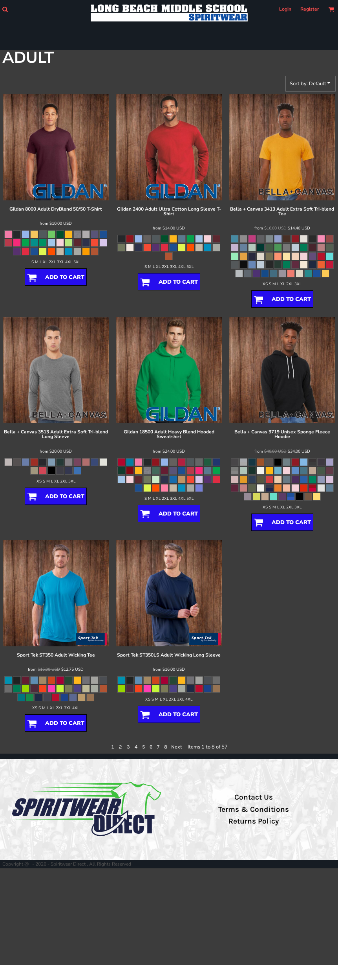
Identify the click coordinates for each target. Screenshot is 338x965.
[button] (5, 9)
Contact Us (253, 797)
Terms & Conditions (253, 809)
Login (285, 9)
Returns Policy (253, 821)
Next (176, 747)
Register (309, 9)
